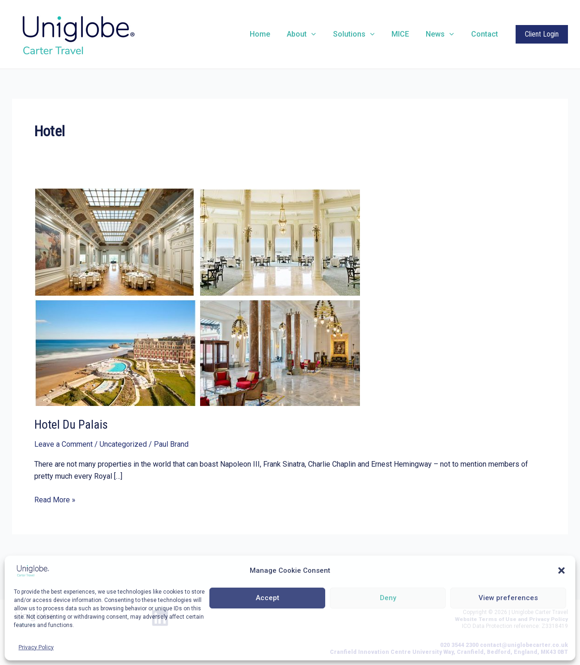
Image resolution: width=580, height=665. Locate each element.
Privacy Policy (36, 647)
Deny (388, 598)
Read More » (55, 500)
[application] (321, 34)
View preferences (508, 598)
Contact (485, 34)
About (311, 34)
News (443, 34)
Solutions (361, 34)
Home (271, 34)
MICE (405, 34)
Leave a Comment (63, 444)
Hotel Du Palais (71, 424)
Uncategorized (123, 444)
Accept (267, 598)
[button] (561, 570)
